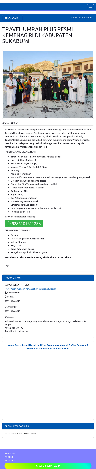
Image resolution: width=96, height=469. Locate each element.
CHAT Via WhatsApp (81, 17)
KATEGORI (12, 17)
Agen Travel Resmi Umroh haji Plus (27, 345)
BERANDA (9, 453)
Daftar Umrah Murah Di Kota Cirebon (20, 434)
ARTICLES (9, 460)
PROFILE (8, 457)
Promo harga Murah (57, 345)
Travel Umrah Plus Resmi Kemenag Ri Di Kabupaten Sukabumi (30, 289)
